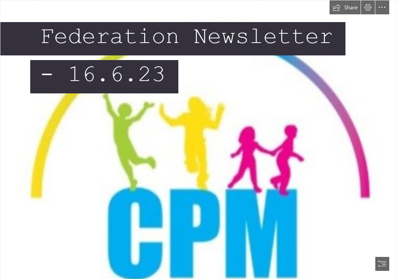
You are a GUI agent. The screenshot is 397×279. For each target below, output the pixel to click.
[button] (345, 7)
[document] (198, 139)
